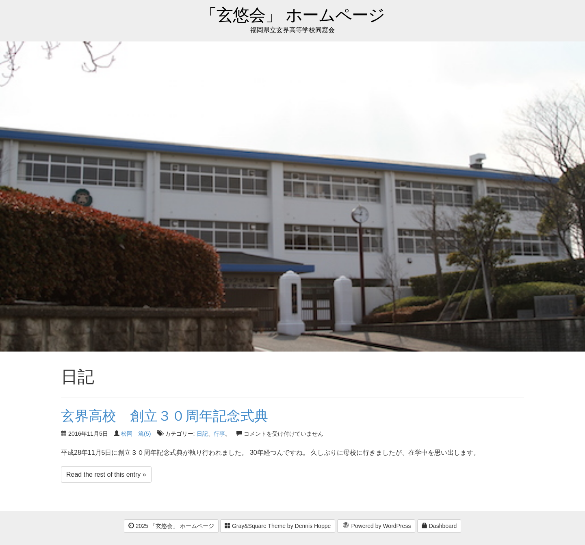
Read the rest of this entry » (106, 474)
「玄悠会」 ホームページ (292, 15)
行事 (219, 433)
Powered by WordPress (376, 526)
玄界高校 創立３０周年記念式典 (164, 415)
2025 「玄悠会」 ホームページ (171, 526)
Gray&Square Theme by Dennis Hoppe (278, 526)
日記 (202, 433)
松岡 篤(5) (136, 433)
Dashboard (439, 526)
